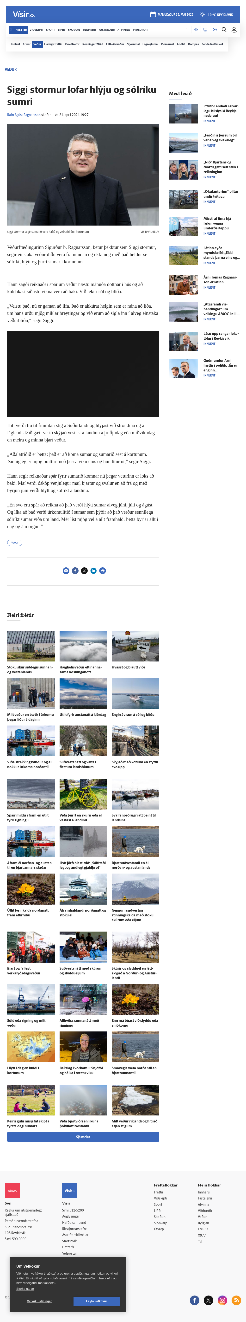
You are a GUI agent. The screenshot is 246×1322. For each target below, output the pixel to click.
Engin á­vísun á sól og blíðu (133, 715)
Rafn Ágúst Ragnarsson (24, 115)
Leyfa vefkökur (96, 1301)
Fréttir (158, 1192)
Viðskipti (160, 1198)
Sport (158, 1205)
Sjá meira (83, 1137)
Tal (200, 1242)
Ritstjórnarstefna (74, 1229)
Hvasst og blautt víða (129, 667)
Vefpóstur (69, 1254)
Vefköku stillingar (39, 1301)
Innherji (204, 1192)
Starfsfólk (69, 1241)
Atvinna (203, 1205)
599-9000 (19, 1239)
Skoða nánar (25, 1288)
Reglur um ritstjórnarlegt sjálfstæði (23, 1213)
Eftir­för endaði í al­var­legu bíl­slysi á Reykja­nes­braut (221, 111)
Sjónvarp (160, 1223)
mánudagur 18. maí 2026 (175, 15)
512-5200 (76, 1210)
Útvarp (159, 1229)
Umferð (68, 1247)
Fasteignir (205, 1198)
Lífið (157, 1211)
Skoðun (160, 1217)
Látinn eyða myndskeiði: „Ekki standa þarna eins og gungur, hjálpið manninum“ (220, 257)
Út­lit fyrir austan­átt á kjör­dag (83, 715)
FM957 (203, 1229)
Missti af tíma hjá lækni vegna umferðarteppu (217, 223)
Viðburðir (205, 1211)
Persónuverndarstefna (21, 1221)
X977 (202, 1236)
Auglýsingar (71, 1216)
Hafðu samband (74, 1223)
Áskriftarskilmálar (75, 1235)
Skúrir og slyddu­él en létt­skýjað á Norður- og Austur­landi (134, 973)
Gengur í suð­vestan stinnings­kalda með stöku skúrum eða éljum (133, 915)
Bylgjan (203, 1223)
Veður (14, 543)
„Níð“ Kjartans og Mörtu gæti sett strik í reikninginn (220, 167)
